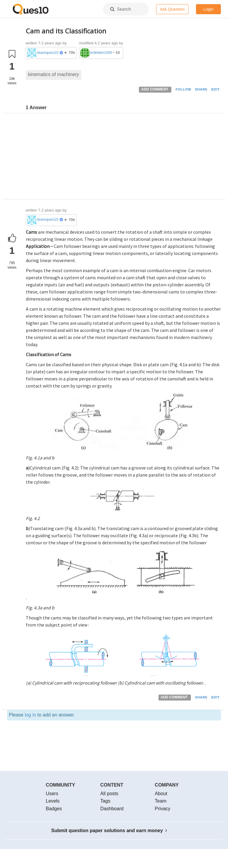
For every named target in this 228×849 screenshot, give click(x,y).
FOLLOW (183, 89)
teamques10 (47, 52)
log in (30, 714)
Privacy (162, 808)
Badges (54, 808)
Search (120, 9)
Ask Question (172, 9)
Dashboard (112, 808)
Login (208, 9)
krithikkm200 (101, 52)
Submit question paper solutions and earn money (109, 830)
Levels (52, 800)
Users (52, 793)
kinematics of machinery (53, 74)
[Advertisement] (123, 157)
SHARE (201, 89)
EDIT (215, 89)
